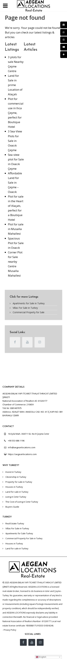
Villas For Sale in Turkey (25, 307)
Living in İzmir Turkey (15, 496)
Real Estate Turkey (14, 523)
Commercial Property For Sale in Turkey (23, 538)
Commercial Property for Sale (28, 312)
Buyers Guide (12, 506)
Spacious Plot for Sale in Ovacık (16, 243)
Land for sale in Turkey (16, 491)
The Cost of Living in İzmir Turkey (21, 501)
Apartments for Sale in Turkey (29, 303)
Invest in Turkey (13, 471)
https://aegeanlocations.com (22, 454)
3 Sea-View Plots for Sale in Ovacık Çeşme (15, 140)
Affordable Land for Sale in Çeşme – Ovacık (15, 182)
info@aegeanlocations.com (21, 447)
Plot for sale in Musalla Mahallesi (15, 228)
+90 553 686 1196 (16, 440)
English (41, 657)
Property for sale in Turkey (18, 481)
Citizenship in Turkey (15, 476)
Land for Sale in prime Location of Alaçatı (15, 85)
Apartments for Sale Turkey (19, 533)
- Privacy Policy (9, 630)
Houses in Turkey (14, 486)
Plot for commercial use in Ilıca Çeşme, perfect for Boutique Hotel (15, 113)
